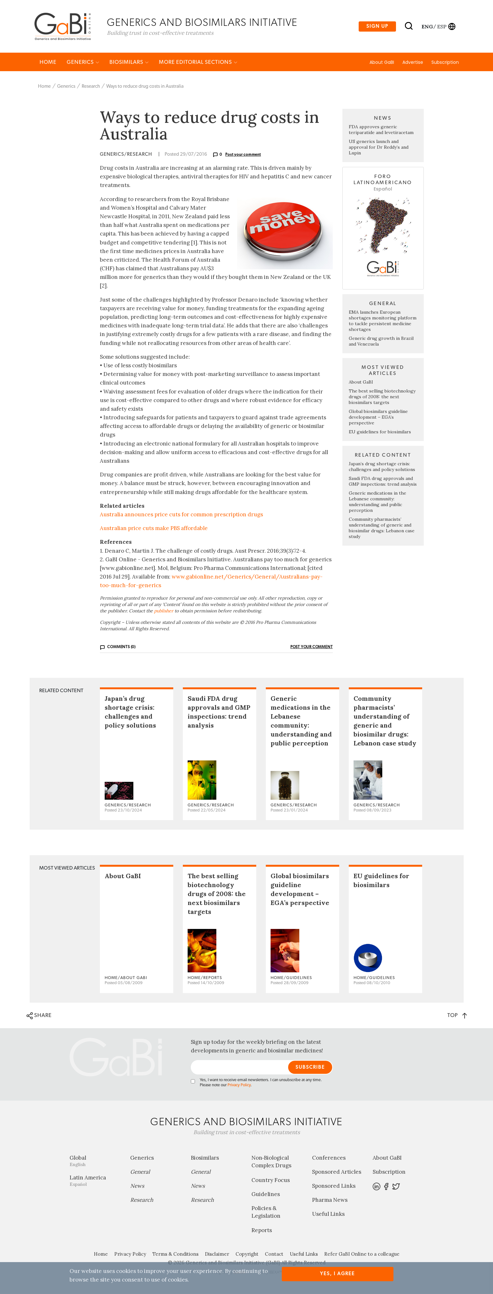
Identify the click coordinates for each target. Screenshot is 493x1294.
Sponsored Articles (336, 1172)
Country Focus (270, 1180)
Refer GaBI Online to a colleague (362, 1255)
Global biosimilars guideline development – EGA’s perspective (378, 417)
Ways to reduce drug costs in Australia (144, 87)
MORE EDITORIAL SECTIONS (198, 62)
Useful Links (328, 1214)
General (140, 1172)
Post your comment (243, 155)
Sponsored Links (333, 1186)
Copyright (246, 1255)
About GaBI (382, 63)
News (137, 1186)
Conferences (329, 1158)
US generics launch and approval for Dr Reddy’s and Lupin (378, 147)
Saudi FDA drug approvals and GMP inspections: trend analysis (383, 482)
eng (427, 26)
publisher (163, 611)
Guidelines (265, 1194)
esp (441, 26)
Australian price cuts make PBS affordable (154, 528)
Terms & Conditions (175, 1255)
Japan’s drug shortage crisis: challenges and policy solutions (382, 467)
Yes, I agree (337, 1273)
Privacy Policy (239, 1086)
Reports (261, 1230)
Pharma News (329, 1200)
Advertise (412, 63)
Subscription (445, 63)
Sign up (377, 26)
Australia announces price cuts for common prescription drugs (181, 515)
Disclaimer (217, 1255)
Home (48, 62)
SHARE (39, 1016)
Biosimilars (129, 62)
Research (91, 87)
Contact (274, 1255)
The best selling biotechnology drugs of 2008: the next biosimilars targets (382, 397)
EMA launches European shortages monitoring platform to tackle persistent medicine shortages (382, 321)
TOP (457, 1015)
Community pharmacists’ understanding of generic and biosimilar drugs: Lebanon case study (382, 528)
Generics (83, 62)
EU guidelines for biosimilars (380, 432)
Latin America (95, 1181)
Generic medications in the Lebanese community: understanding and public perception (377, 502)
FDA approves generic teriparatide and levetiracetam (381, 130)
